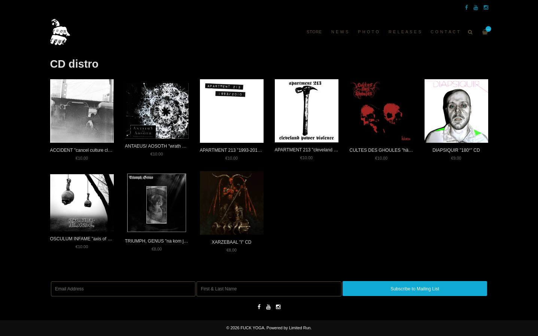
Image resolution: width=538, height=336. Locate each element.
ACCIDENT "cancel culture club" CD (86, 150)
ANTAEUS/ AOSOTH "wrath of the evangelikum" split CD (181, 146)
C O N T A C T (445, 32)
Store (314, 32)
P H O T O (368, 32)
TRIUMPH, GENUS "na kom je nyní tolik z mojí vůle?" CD (182, 241)
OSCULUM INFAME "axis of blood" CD (89, 238)
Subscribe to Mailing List (414, 289)
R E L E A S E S (405, 32)
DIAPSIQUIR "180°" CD (456, 150)
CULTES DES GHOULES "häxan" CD (387, 150)
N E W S (340, 32)
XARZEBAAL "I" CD (231, 242)
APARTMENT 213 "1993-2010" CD (235, 150)
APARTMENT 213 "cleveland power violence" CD (324, 149)
